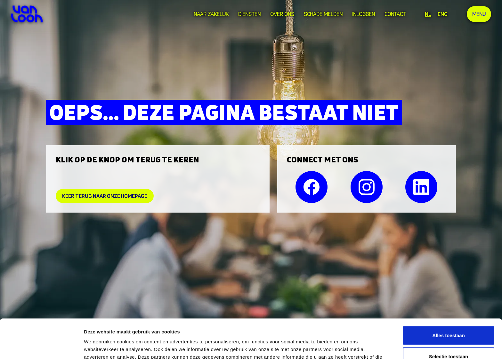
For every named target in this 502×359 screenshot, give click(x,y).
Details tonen (346, 346)
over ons (282, 14)
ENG (443, 14)
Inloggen (363, 14)
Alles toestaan (448, 296)
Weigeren (448, 338)
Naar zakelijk (211, 14)
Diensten (249, 14)
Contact (395, 14)
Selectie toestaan (448, 317)
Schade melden (323, 14)
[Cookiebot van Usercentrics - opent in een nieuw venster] (41, 346)
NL (428, 14)
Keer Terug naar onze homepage (104, 195)
